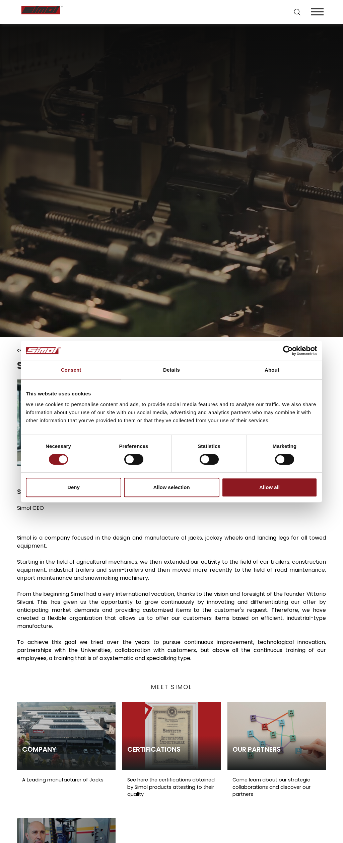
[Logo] (95, 12)
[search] (297, 12)
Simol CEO (30, 508)
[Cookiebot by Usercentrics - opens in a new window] (288, 351)
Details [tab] (171, 370)
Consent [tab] (71, 370)
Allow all (269, 487)
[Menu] (317, 11)
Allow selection (171, 487)
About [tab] (272, 370)
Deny (73, 487)
